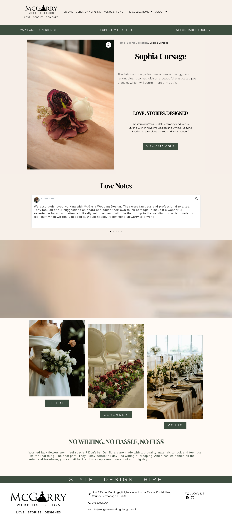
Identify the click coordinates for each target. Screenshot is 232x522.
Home (121, 42)
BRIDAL (68, 11)
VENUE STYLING (113, 11)
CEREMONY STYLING (88, 11)
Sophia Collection (137, 42)
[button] (108, 45)
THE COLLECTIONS (139, 11)
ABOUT (161, 11)
